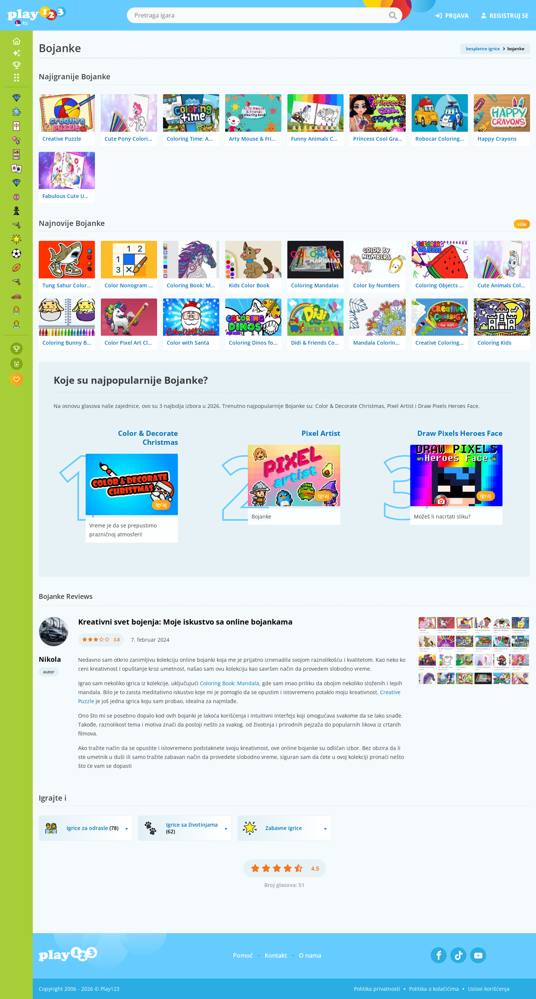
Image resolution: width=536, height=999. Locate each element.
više (521, 224)
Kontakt (276, 955)
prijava (452, 16)
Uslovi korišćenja (489, 988)
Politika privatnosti (377, 988)
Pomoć (243, 955)
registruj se (505, 16)
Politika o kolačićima (434, 988)
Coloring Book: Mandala (229, 683)
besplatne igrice (483, 48)
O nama (310, 955)
